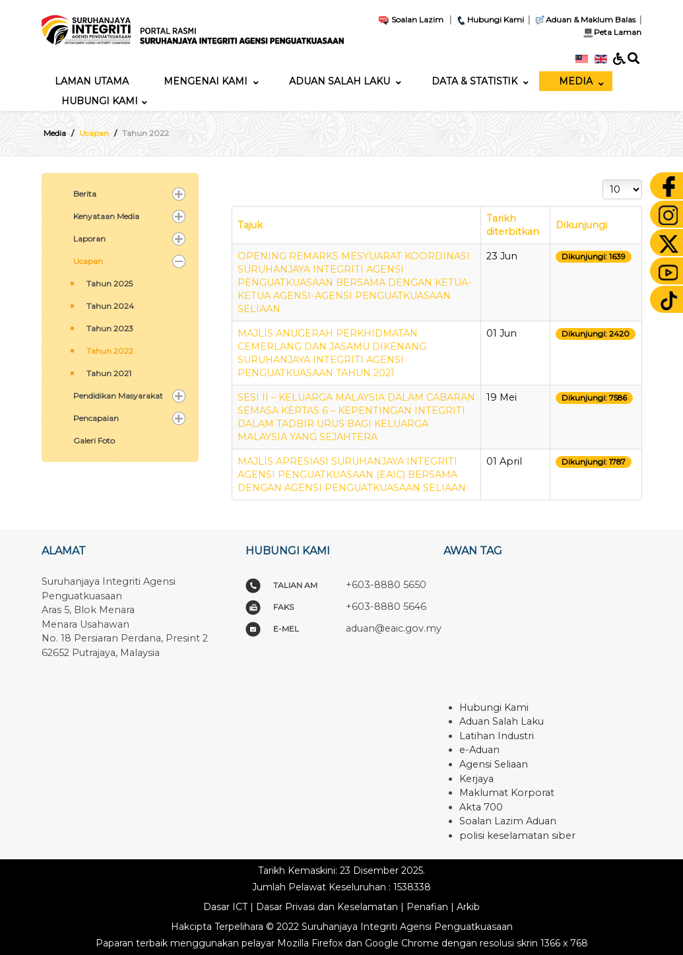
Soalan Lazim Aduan (507, 821)
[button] (178, 194)
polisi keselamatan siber (517, 835)
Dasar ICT (225, 907)
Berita (84, 194)
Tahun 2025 (109, 283)
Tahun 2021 (108, 373)
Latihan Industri (496, 736)
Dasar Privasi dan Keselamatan (327, 907)
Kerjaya (476, 779)
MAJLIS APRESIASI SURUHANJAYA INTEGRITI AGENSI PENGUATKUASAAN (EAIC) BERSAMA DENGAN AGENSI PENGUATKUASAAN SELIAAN (352, 474)
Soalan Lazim (410, 19)
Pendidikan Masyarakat (118, 396)
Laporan (89, 239)
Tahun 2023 (109, 328)
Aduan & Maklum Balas (584, 19)
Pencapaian (96, 418)
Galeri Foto (94, 440)
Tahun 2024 (110, 306)
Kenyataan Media (106, 216)
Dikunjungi (581, 225)
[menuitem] (92, 81)
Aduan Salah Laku (501, 721)
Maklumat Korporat (506, 793)
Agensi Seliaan (493, 764)
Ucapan (88, 261)
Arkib (468, 907)
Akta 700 (481, 807)
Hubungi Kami (489, 19)
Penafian (427, 907)
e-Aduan (479, 750)
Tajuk (250, 225)
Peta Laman (610, 32)
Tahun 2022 (109, 351)
